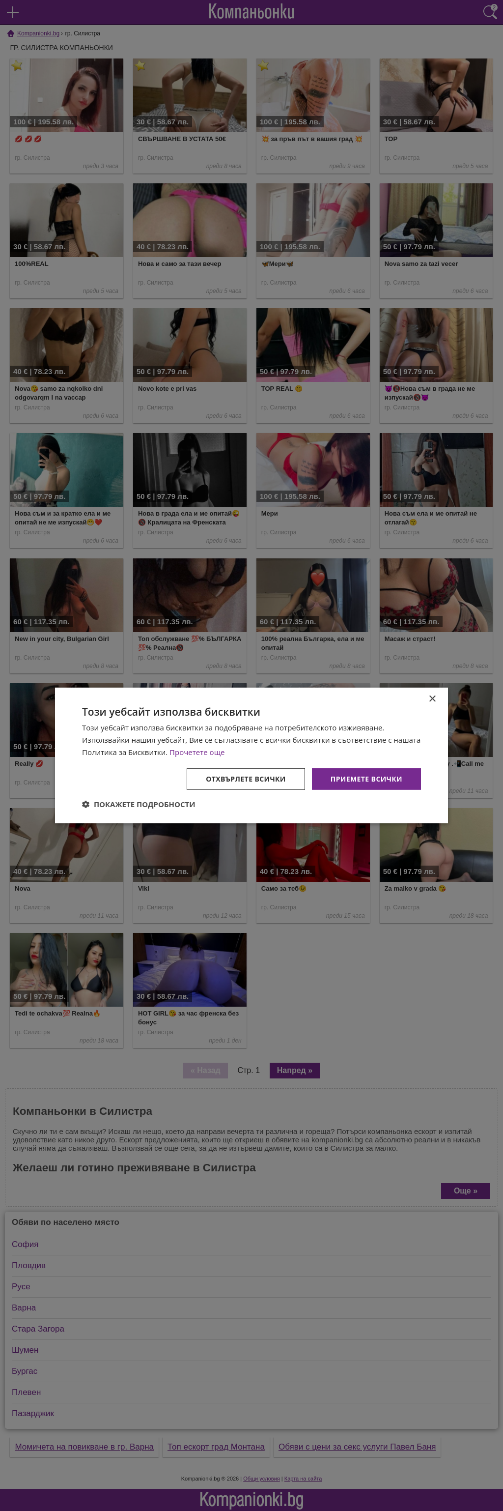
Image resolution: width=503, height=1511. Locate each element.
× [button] (432, 699)
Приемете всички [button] (366, 778)
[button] (139, 804)
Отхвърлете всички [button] (246, 778)
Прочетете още (196, 752)
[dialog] (251, 755)
